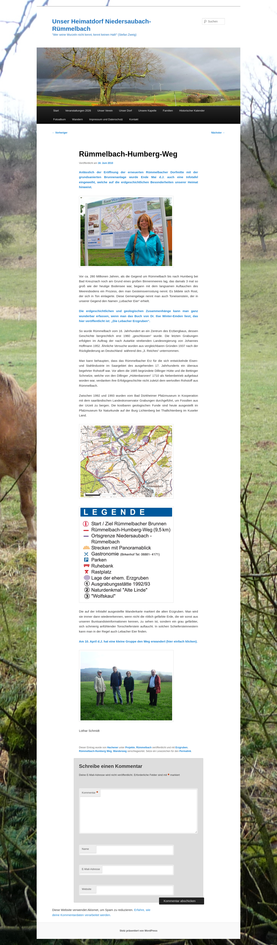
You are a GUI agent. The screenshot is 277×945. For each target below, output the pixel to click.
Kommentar (90, 793)
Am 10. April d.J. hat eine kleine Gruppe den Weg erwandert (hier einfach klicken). (138, 641)
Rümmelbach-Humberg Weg (95, 751)
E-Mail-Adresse (91, 869)
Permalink (185, 751)
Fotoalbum (59, 119)
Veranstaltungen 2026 (78, 110)
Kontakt (133, 119)
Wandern (77, 119)
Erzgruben (181, 747)
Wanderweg (120, 751)
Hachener (112, 747)
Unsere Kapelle (147, 110)
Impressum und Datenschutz (106, 119)
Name (85, 848)
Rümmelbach (144, 747)
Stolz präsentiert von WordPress (138, 930)
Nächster (218, 132)
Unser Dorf (125, 110)
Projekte (130, 747)
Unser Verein (105, 110)
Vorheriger (59, 132)
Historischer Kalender (191, 110)
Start (56, 110)
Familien (168, 110)
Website (86, 889)
